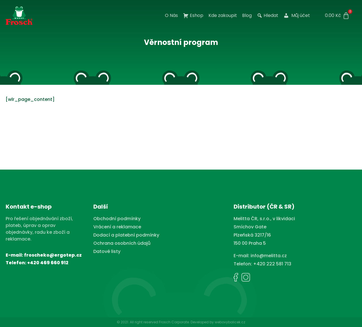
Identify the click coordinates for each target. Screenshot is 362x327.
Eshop (193, 15)
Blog (247, 15)
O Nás (171, 15)
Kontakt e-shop (29, 207)
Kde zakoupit (222, 15)
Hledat (267, 15)
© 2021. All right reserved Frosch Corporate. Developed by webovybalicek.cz (181, 322)
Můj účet (296, 15)
